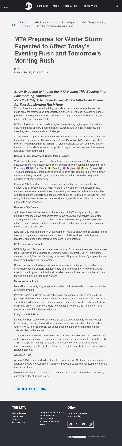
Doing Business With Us (52, 412)
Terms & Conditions (77, 413)
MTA (43, 389)
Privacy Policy (75, 416)
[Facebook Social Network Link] (71, 424)
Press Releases (47, 415)
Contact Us (17, 416)
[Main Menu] (6, 6)
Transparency (18, 422)
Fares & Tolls (70, 6)
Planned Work (89, 6)
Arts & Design (46, 418)
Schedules (42, 6)
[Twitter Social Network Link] (77, 424)
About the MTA (19, 413)
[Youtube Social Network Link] (84, 424)
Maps (56, 6)
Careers (16, 419)
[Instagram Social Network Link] (90, 424)
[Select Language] (77, 437)
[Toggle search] (117, 6)
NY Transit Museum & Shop (50, 423)
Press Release (26, 389)
